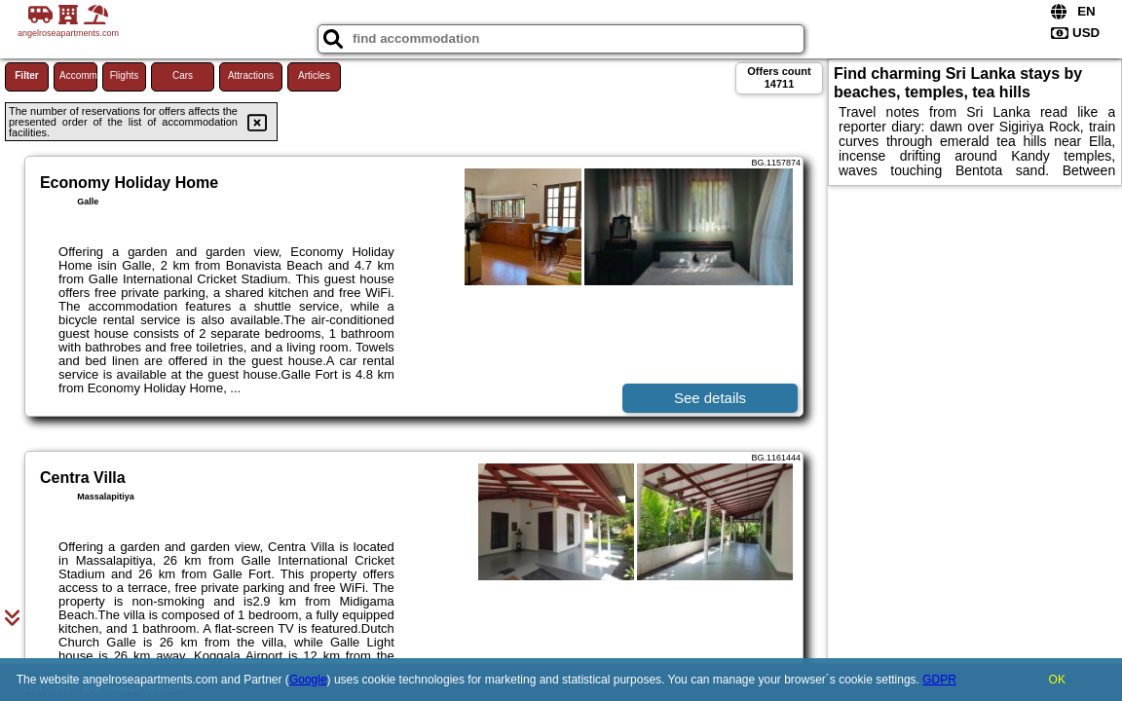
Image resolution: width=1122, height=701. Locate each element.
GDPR (939, 679)
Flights (124, 75)
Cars (182, 75)
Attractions (251, 75)
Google (308, 679)
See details (710, 397)
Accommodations (78, 75)
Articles (314, 75)
